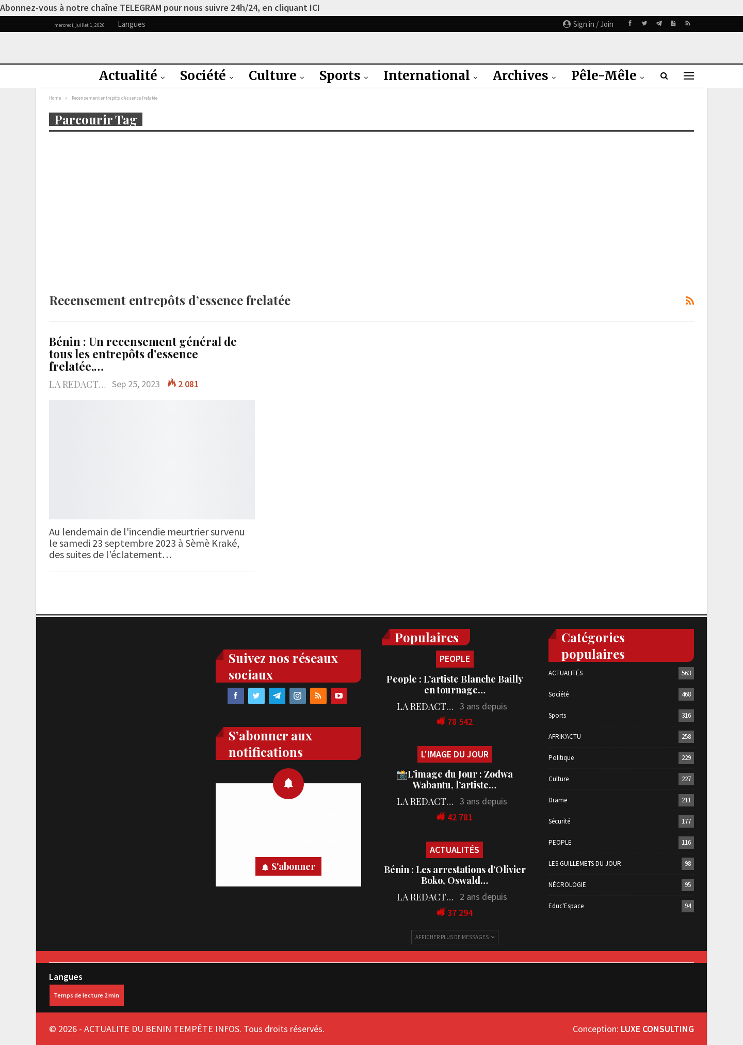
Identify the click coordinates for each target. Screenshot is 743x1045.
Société (203, 76)
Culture (273, 76)
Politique (561, 757)
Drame (557, 800)
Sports (340, 76)
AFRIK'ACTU (564, 736)
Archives (520, 76)
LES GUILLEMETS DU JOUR (584, 863)
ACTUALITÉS (454, 850)
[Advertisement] (371, 211)
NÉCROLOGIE (567, 884)
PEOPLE (455, 658)
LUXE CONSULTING (657, 1029)
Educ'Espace (566, 905)
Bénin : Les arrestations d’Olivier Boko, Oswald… (455, 874)
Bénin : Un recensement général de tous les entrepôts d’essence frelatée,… (143, 354)
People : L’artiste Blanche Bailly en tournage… (454, 684)
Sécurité (559, 821)
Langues (86, 988)
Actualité (128, 76)
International (426, 76)
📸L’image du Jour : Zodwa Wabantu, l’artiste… (454, 779)
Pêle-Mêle (604, 76)
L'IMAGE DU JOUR (455, 754)
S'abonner (293, 866)
